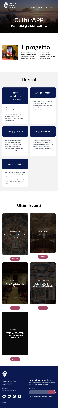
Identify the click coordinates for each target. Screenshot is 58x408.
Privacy (4, 402)
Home (33, 7)
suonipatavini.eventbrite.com (9, 390)
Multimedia (50, 7)
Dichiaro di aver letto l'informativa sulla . (42, 396)
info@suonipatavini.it (7, 384)
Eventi (40, 7)
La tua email (32, 388)
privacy (51, 396)
